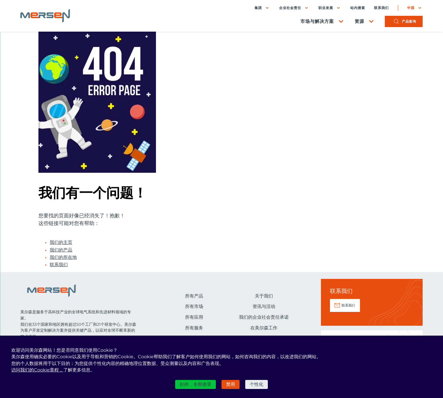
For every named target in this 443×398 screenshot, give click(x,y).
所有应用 (194, 317)
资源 (359, 21)
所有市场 (194, 306)
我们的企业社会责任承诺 (264, 317)
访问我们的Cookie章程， (37, 370)
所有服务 (194, 328)
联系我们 (381, 8)
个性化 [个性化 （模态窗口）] (256, 384)
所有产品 (194, 296)
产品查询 (409, 21)
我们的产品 (61, 250)
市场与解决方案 (317, 21)
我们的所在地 (63, 257)
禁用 (230, 384)
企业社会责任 (290, 8)
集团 (258, 8)
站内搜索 (357, 8)
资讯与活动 (264, 306)
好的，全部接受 (195, 384)
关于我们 (264, 296)
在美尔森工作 (263, 328)
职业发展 (325, 8)
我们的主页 (61, 242)
